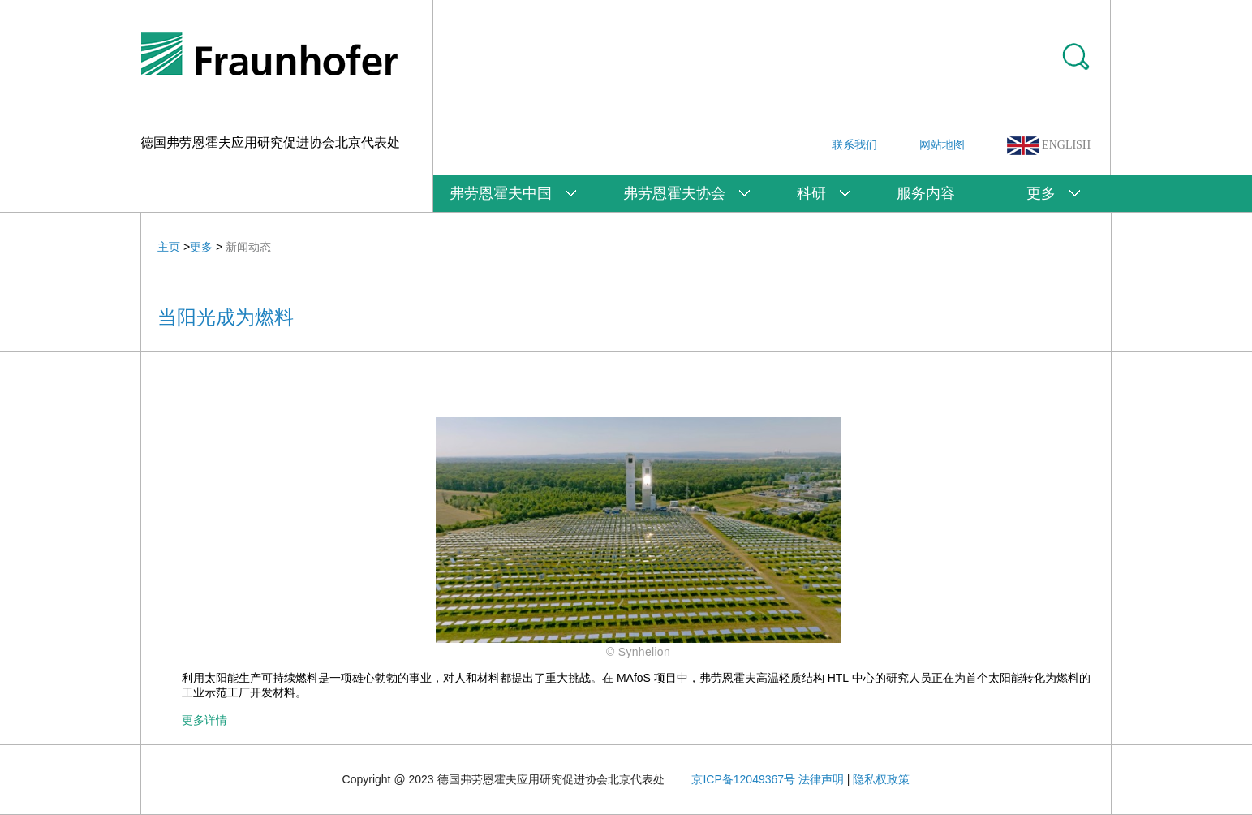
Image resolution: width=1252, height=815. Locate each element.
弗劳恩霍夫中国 (501, 193)
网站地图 (942, 144)
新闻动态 (248, 246)
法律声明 (821, 779)
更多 (1041, 193)
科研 (811, 193)
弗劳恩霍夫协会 (674, 193)
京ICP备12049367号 (743, 779)
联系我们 (854, 144)
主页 (168, 246)
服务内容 (926, 193)
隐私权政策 (881, 779)
